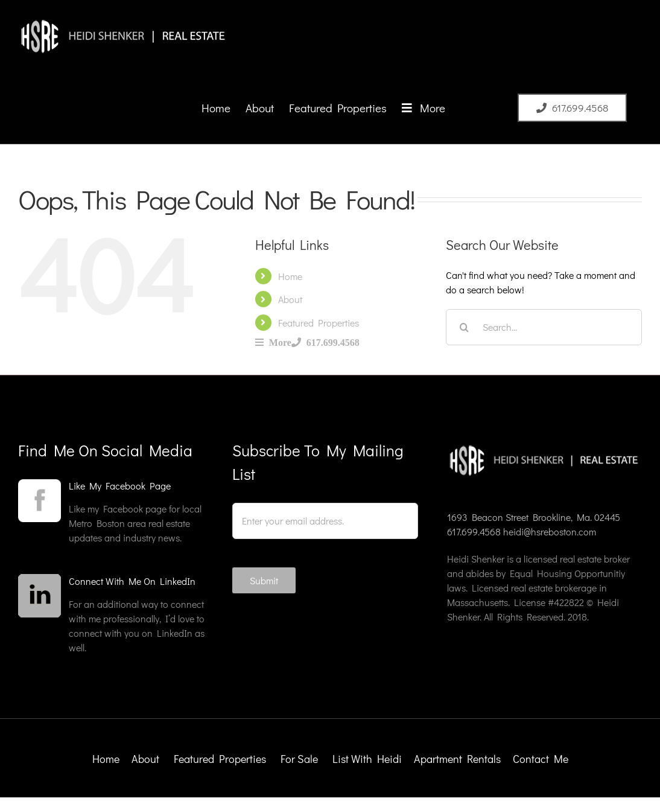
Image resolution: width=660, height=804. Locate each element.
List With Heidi (368, 758)
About (290, 299)
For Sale (299, 758)
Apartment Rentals (458, 758)
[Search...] (544, 327)
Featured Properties (318, 322)
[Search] (464, 327)
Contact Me (540, 758)
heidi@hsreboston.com (549, 531)
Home (290, 276)
